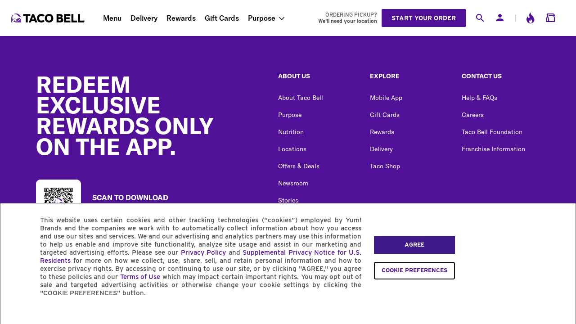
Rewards (181, 18)
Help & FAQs (479, 98)
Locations (292, 149)
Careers (473, 115)
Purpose (261, 18)
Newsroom (293, 183)
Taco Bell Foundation (492, 132)
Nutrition (291, 132)
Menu (112, 18)
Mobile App (386, 98)
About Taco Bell (300, 98)
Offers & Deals (299, 166)
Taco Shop (385, 166)
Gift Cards (222, 18)
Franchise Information (493, 149)
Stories (288, 200)
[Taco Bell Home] (49, 18)
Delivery (144, 18)
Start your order (424, 18)
